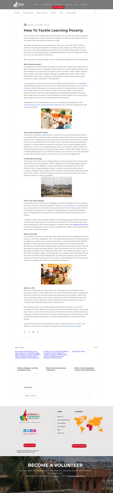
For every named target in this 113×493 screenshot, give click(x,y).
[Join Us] (55, 479)
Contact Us (60, 433)
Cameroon (53, 12)
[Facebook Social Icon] (31, 430)
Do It (56, 476)
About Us (60, 416)
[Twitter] (28, 430)
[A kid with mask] (85, 358)
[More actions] (88, 25)
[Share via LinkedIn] (33, 332)
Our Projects (61, 426)
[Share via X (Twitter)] (29, 332)
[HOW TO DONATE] (58, 7)
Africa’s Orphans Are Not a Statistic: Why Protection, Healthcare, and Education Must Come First (27, 369)
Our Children (61, 423)
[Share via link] (37, 332)
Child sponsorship (28, 12)
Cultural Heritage (71, 12)
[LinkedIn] (24, 430)
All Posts (17, 12)
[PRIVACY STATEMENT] (79, 446)
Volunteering (74, 476)
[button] (96, 12)
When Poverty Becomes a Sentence (56, 369)
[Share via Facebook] (25, 332)
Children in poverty (42, 12)
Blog (58, 430)
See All (96, 347)
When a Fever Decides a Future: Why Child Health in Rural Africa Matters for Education (85, 369)
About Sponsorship (63, 420)
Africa (61, 12)
